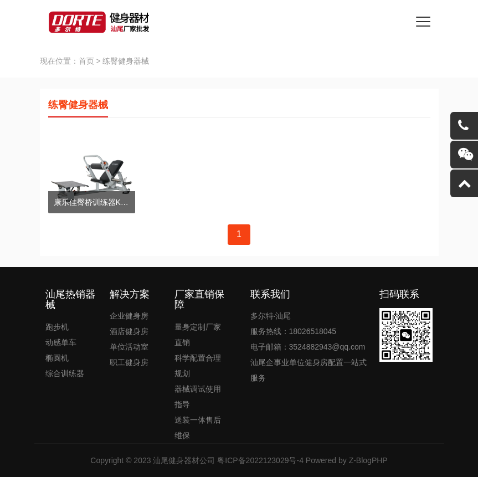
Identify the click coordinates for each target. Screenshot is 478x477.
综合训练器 (64, 373)
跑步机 (57, 326)
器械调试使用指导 (197, 396)
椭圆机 (57, 357)
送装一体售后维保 (197, 428)
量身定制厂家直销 (197, 334)
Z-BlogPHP (368, 460)
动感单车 (60, 342)
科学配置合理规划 (197, 365)
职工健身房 (129, 362)
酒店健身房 (129, 331)
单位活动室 (129, 346)
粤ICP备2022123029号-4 (260, 460)
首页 (86, 61)
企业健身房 (129, 315)
